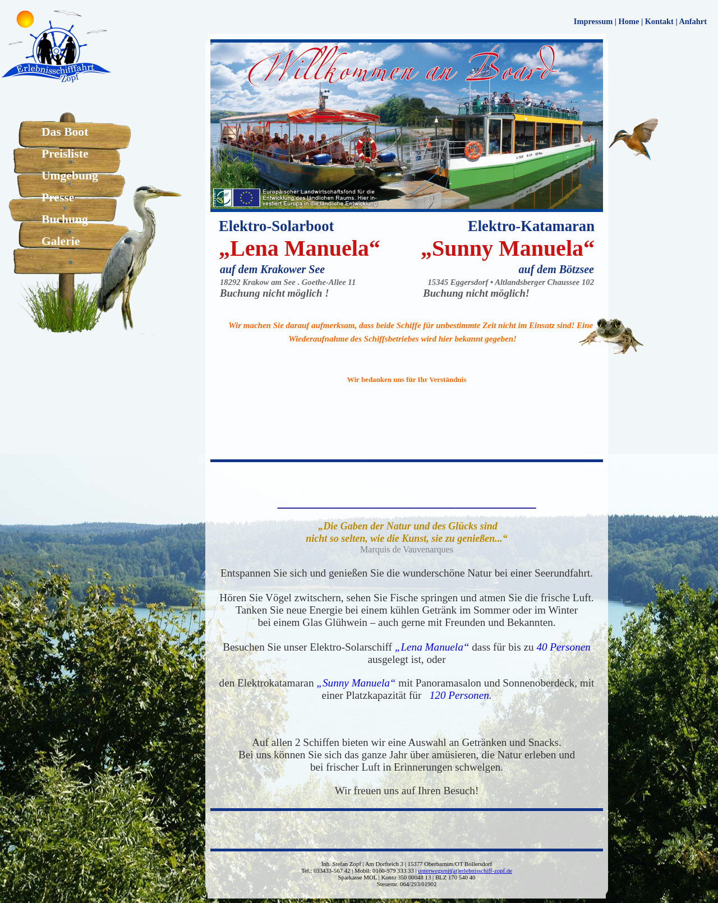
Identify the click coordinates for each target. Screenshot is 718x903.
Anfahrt (693, 21)
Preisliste (65, 153)
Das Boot (65, 132)
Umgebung (70, 175)
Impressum (593, 21)
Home (629, 21)
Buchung (65, 219)
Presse (58, 197)
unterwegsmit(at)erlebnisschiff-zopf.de (465, 870)
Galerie (61, 241)
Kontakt (659, 21)
